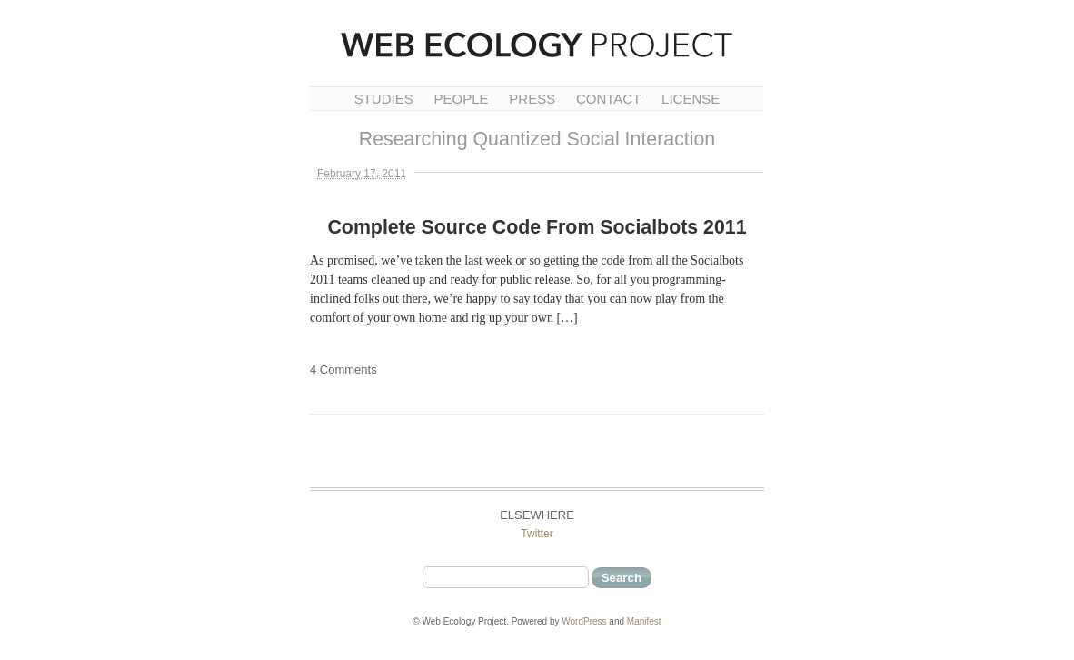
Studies (383, 98)
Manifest (644, 621)
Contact (608, 98)
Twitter (536, 533)
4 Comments (343, 369)
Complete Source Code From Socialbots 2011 (536, 227)
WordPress (584, 621)
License (690, 98)
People (460, 98)
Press (532, 98)
